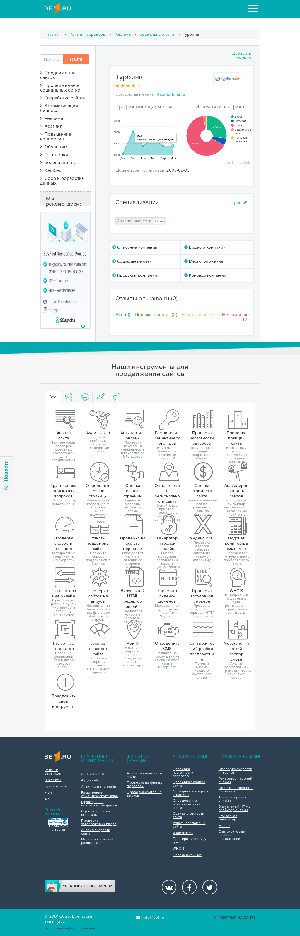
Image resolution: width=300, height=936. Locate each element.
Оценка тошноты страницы (95, 813)
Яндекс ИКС (183, 833)
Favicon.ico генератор (228, 817)
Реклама (122, 34)
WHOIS (179, 849)
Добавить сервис (241, 55)
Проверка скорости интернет (235, 771)
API (47, 799)
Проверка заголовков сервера (98, 822)
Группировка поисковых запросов (99, 803)
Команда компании (205, 275)
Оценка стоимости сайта (188, 815)
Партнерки (54, 155)
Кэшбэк (51, 170)
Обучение (53, 147)
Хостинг (51, 126)
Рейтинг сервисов (87, 34)
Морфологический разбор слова (97, 841)
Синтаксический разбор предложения (232, 835)
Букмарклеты (56, 786)
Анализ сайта (92, 774)
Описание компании (135, 247)
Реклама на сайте (234, 918)
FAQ (48, 793)
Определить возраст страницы (190, 793)
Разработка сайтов (63, 98)
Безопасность (57, 163)
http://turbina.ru (170, 94)
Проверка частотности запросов (183, 773)
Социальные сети (156, 34)
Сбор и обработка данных (62, 180)
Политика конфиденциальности (72, 928)
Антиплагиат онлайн (98, 787)
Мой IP (224, 826)
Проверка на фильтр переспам (144, 784)
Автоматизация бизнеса (59, 108)
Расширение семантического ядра (99, 794)
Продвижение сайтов (58, 75)
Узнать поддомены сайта (189, 824)
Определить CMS (187, 855)
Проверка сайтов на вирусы (144, 793)
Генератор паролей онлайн (235, 780)
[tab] (69, 397)
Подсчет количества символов (236, 789)
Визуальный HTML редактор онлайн (234, 808)
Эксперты (53, 780)
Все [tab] (53, 396)
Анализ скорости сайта (95, 831)
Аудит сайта (91, 780)
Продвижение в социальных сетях (60, 87)
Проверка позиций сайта (189, 783)
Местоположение (204, 261)
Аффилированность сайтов (144, 775)
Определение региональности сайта (187, 804)
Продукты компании (134, 275)
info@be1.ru (150, 917)
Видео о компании (205, 247)
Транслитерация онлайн (233, 799)
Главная (53, 34)
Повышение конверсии (55, 136)
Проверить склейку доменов (190, 840)
